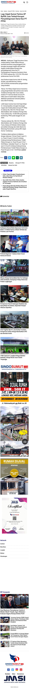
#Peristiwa (3, 165)
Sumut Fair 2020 (23, 11)
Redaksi (7, 674)
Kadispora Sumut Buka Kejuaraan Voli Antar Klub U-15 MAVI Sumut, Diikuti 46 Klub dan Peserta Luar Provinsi (14, 229)
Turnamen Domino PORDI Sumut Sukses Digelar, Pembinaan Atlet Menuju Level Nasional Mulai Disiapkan (19, 620)
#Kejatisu (11, 163)
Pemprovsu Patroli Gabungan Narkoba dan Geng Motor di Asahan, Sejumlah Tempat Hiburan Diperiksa (13, 305)
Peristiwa (17, 11)
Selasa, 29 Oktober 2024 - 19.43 (6, 33)
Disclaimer (20, 674)
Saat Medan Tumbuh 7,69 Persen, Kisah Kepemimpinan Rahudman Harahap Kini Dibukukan (18, 628)
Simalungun (3, 556)
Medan (2, 553)
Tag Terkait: (4, 163)
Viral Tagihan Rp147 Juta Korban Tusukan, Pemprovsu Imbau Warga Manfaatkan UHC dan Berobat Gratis (13, 331)
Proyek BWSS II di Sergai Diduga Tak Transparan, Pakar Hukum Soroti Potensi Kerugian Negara (19, 635)
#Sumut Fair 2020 (12, 165)
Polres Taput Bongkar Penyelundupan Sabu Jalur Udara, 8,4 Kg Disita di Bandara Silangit (14, 175)
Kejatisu (5, 11)
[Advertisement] (14, 574)
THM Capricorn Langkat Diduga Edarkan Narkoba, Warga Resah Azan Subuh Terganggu (12, 357)
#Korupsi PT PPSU (19, 163)
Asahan (2, 544)
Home (2, 11)
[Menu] (27, 2)
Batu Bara (3, 547)
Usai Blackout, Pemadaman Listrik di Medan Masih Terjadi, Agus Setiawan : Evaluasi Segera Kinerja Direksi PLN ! (13, 612)
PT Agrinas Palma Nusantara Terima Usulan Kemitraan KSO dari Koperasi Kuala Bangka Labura (18, 644)
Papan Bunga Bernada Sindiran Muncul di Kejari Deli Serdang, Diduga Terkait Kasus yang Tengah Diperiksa (15, 187)
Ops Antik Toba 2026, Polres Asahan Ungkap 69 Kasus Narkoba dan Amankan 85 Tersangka (15, 181)
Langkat (2, 550)
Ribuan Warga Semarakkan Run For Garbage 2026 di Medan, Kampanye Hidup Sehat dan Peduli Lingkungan (14, 279)
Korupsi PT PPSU (11, 11)
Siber (13, 674)
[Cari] (24, 2)
